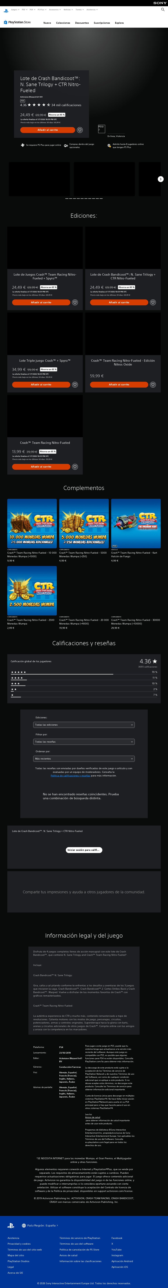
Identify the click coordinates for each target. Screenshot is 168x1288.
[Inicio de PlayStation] (6, 9)
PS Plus (41, 9)
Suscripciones (102, 19)
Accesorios (54, 9)
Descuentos (82, 19)
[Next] (161, 176)
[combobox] (84, 722)
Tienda (79, 9)
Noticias (67, 9)
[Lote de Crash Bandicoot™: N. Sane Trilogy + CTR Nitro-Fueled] (39, 176)
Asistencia (90, 9)
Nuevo (47, 19)
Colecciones (63, 19)
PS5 (23, 9)
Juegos (14, 9)
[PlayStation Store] (18, 19)
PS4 (31, 9)
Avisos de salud (92, 1114)
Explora (119, 19)
